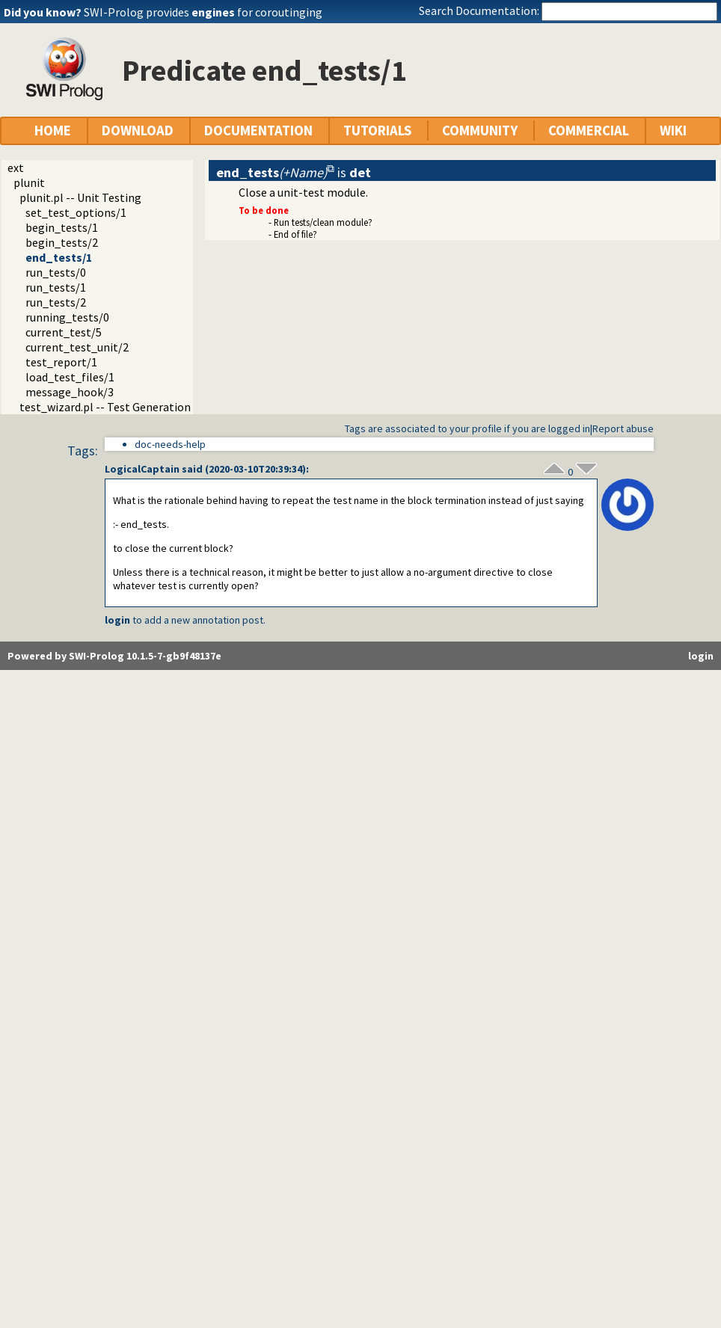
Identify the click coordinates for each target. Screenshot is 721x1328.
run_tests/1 (55, 287)
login (117, 620)
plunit (29, 182)
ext (15, 167)
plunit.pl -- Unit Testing (80, 197)
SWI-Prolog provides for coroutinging (203, 11)
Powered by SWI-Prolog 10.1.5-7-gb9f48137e (114, 656)
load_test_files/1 (69, 376)
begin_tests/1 (61, 227)
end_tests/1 (58, 257)
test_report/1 (61, 361)
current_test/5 (63, 332)
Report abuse (623, 428)
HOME (52, 130)
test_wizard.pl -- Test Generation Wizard (123, 406)
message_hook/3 (69, 391)
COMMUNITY (480, 130)
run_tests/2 (55, 302)
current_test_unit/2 (77, 346)
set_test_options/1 (75, 212)
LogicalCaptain (142, 469)
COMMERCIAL (588, 130)
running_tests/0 (67, 317)
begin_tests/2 (61, 242)
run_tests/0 (55, 272)
